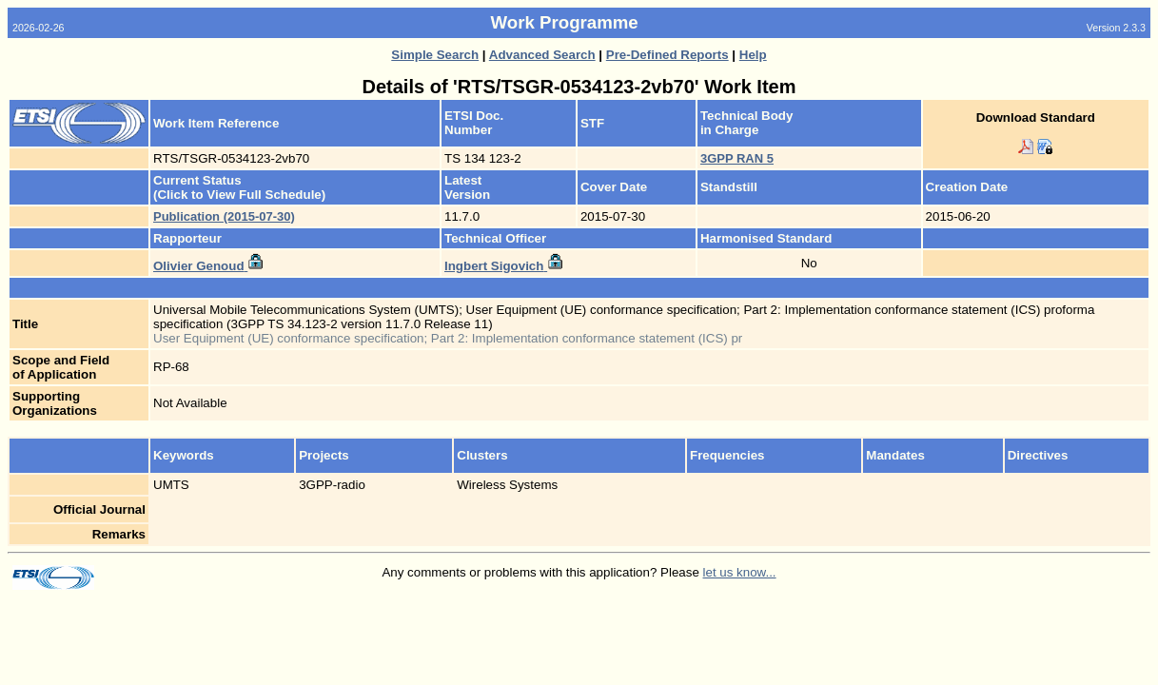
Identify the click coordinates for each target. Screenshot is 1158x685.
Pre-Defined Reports (667, 55)
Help (753, 55)
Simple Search (435, 55)
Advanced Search (542, 55)
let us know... (739, 572)
